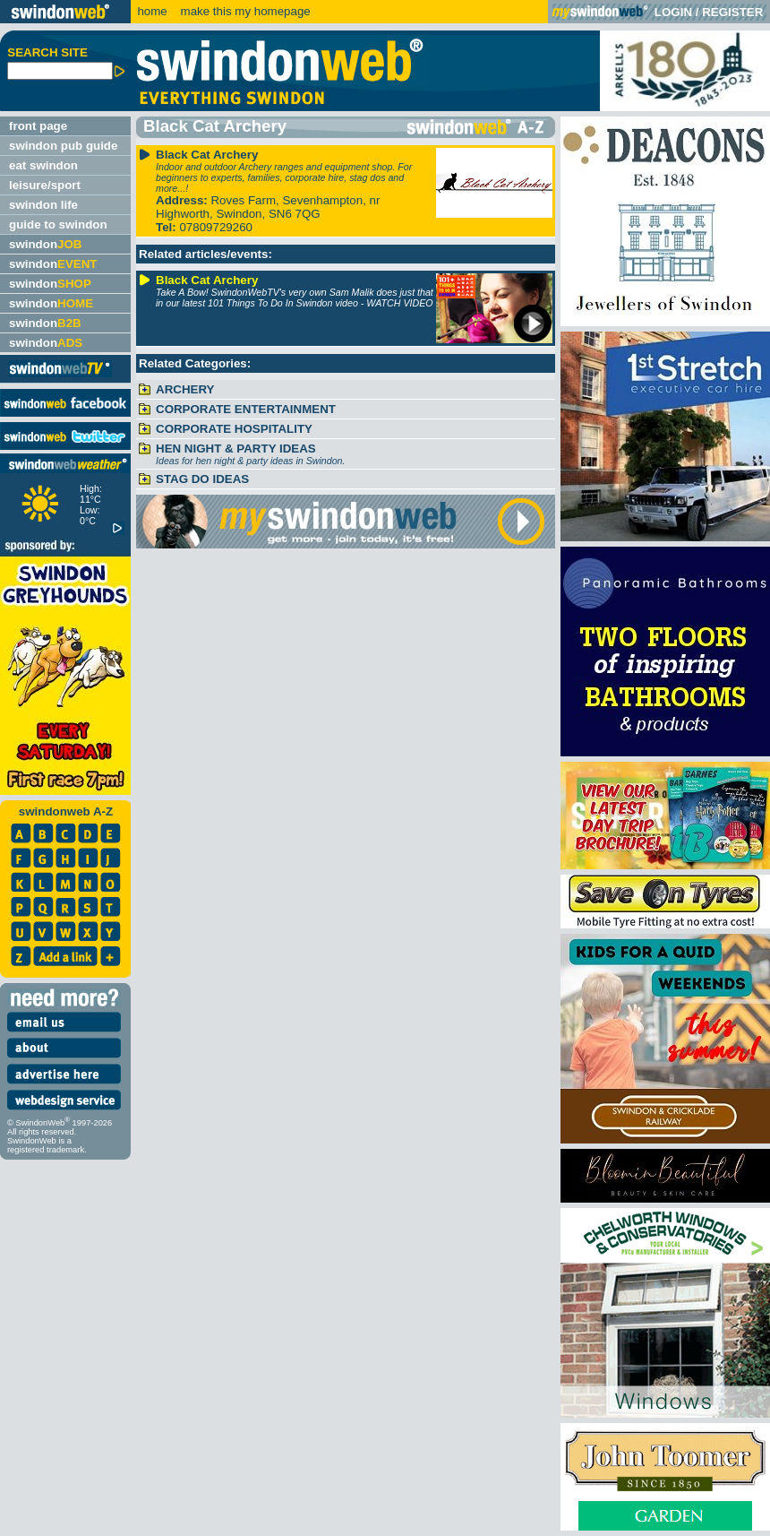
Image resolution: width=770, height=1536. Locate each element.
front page (38, 126)
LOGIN (673, 12)
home (152, 11)
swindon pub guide (63, 145)
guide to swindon (58, 224)
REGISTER (732, 12)
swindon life (43, 204)
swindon (45, 244)
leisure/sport (45, 185)
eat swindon (43, 165)
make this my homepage (244, 11)
